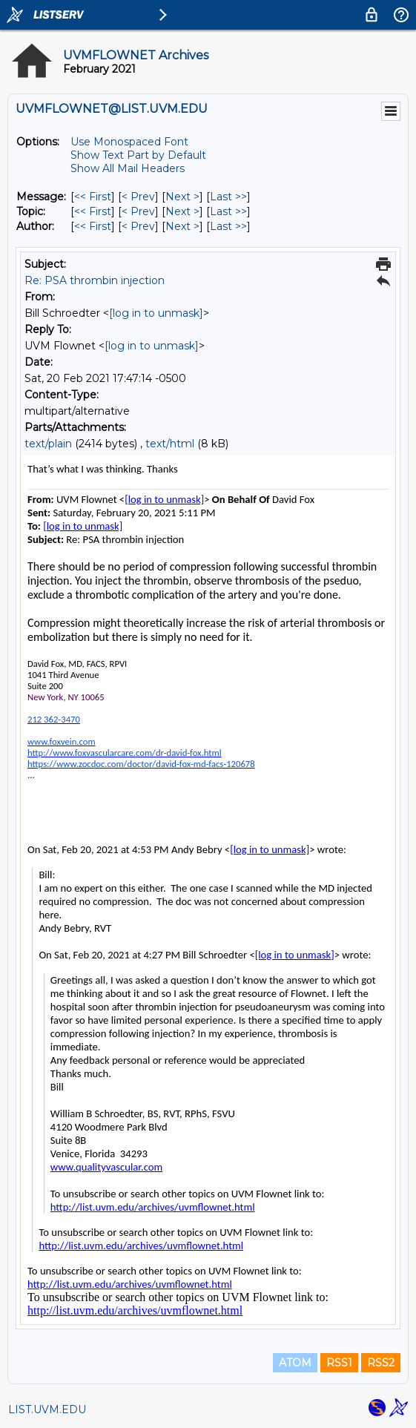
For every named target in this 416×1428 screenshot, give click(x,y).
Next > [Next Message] (182, 196)
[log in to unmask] (156, 313)
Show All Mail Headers (127, 168)
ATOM (295, 1362)
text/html (169, 443)
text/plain (48, 443)
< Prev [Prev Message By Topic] (138, 211)
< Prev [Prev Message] (138, 196)
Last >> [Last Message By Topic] (228, 211)
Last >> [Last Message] (228, 196)
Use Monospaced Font (129, 141)
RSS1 (339, 1362)
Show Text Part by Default (138, 155)
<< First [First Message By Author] (92, 226)
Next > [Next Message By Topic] (182, 211)
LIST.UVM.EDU (47, 1409)
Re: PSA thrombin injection (94, 280)
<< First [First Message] (92, 196)
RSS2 (380, 1362)
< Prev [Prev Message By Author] (138, 226)
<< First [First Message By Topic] (92, 211)
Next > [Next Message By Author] (182, 226)
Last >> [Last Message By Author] (228, 226)
